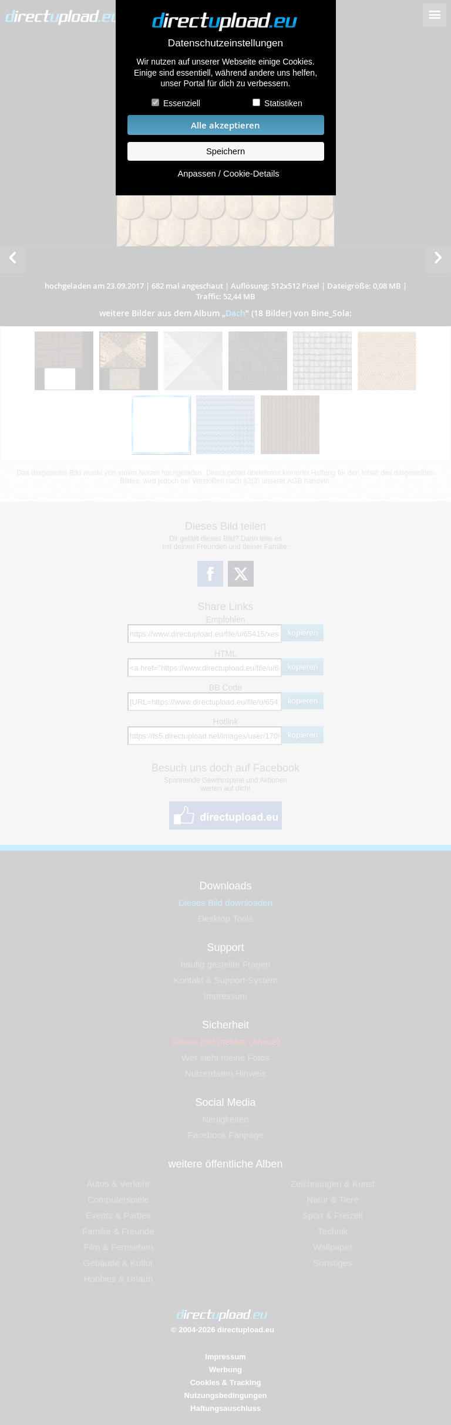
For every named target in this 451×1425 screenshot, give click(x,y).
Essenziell (181, 103)
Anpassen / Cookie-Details (228, 173)
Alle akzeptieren (225, 125)
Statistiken (283, 103)
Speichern (225, 151)
